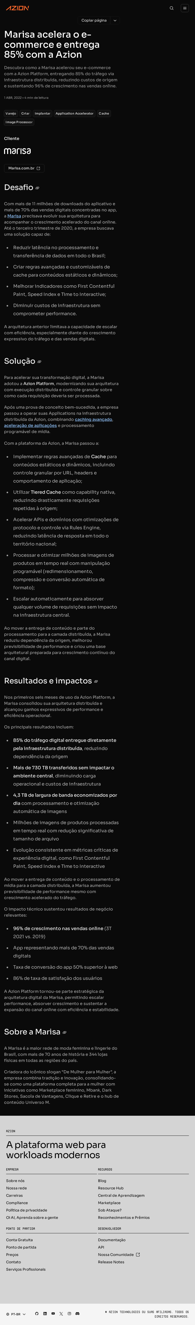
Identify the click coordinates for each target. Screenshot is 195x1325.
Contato (13, 1262)
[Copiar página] (94, 20)
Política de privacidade (26, 1210)
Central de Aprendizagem (121, 1195)
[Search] (172, 8)
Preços (12, 1254)
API (101, 1247)
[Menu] (185, 8)
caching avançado (93, 419)
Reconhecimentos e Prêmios (124, 1217)
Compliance (17, 1203)
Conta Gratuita (19, 1240)
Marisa (14, 216)
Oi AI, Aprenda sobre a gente (32, 1217)
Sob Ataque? (110, 1210)
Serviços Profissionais (26, 1269)
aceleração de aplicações (30, 425)
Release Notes (111, 1262)
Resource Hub (111, 1188)
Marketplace (109, 1203)
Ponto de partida (21, 1247)
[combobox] (14, 1314)
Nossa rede (16, 1188)
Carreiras (14, 1195)
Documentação (111, 1240)
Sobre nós (15, 1180)
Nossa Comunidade (119, 1254)
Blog (102, 1180)
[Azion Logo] (17, 8)
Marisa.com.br (24, 168)
